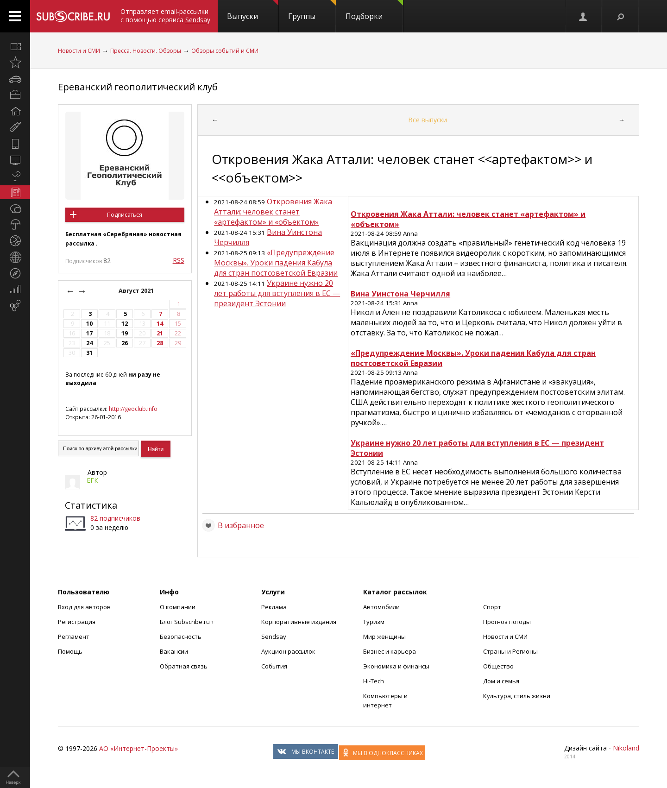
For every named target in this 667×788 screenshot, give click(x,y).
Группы (312, 10)
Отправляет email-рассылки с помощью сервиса (165, 15)
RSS (178, 260)
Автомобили (381, 607)
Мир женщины (384, 636)
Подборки (374, 10)
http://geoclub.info (133, 409)
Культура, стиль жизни (516, 696)
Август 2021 (137, 291)
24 (89, 343)
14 (160, 324)
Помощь (70, 651)
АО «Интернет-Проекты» (138, 748)
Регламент (73, 636)
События (274, 666)
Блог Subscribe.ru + (188, 622)
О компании (177, 607)
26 (124, 343)
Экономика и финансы (396, 666)
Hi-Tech (373, 681)
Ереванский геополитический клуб (138, 87)
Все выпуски (427, 119)
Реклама (274, 607)
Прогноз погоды (507, 622)
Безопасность (180, 636)
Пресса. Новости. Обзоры (145, 51)
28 (160, 343)
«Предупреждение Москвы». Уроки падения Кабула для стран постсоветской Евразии (276, 262)
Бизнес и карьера (389, 651)
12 (124, 324)
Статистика (91, 505)
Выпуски (252, 10)
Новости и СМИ (79, 51)
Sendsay (273, 636)
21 (160, 333)
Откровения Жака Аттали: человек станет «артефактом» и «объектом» (273, 211)
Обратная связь (184, 666)
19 (124, 333)
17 (89, 333)
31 (89, 353)
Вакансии (174, 651)
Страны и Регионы (510, 651)
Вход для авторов (84, 607)
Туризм (373, 622)
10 (89, 324)
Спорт (492, 607)
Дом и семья (501, 681)
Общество (498, 666)
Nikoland (626, 748)
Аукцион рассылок (288, 651)
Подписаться (124, 215)
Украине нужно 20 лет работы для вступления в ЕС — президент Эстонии (277, 293)
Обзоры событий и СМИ (224, 51)
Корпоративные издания (298, 622)
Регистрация (76, 622)
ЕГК (92, 480)
